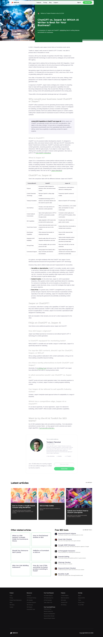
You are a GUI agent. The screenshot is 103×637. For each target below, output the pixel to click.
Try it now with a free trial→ (47, 428)
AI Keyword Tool (47, 609)
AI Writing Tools (41, 368)
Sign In (79, 595)
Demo (11, 602)
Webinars (29, 595)
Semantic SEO (64, 602)
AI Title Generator (48, 600)
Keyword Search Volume (49, 618)
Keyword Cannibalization (49, 613)
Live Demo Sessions (31, 602)
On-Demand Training (31, 597)
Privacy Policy (81, 602)
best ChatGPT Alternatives (43, 153)
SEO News (12, 604)
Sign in (79, 2)
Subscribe (64, 469)
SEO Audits (63, 600)
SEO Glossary (30, 604)
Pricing (45, 2)
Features (39, 2)
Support (56, 2)
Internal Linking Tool (48, 611)
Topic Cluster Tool (48, 602)
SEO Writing (63, 604)
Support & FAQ (81, 597)
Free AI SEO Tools (31, 609)
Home (11, 595)
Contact (11, 607)
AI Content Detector (48, 595)
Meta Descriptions (65, 597)
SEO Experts (29, 607)
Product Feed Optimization (16, 600)
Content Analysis (64, 595)
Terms (79, 600)
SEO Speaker (30, 600)
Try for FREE (81, 604)
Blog (50, 2)
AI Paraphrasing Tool (48, 597)
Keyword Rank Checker (49, 616)
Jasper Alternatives (56, 170)
